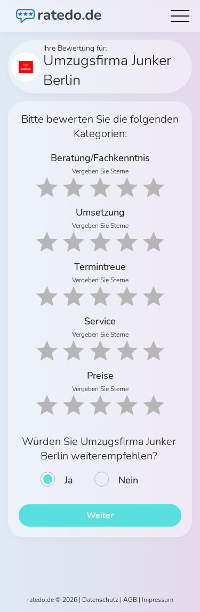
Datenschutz (100, 599)
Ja (69, 480)
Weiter (100, 515)
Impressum (157, 599)
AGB (130, 599)
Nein (128, 480)
